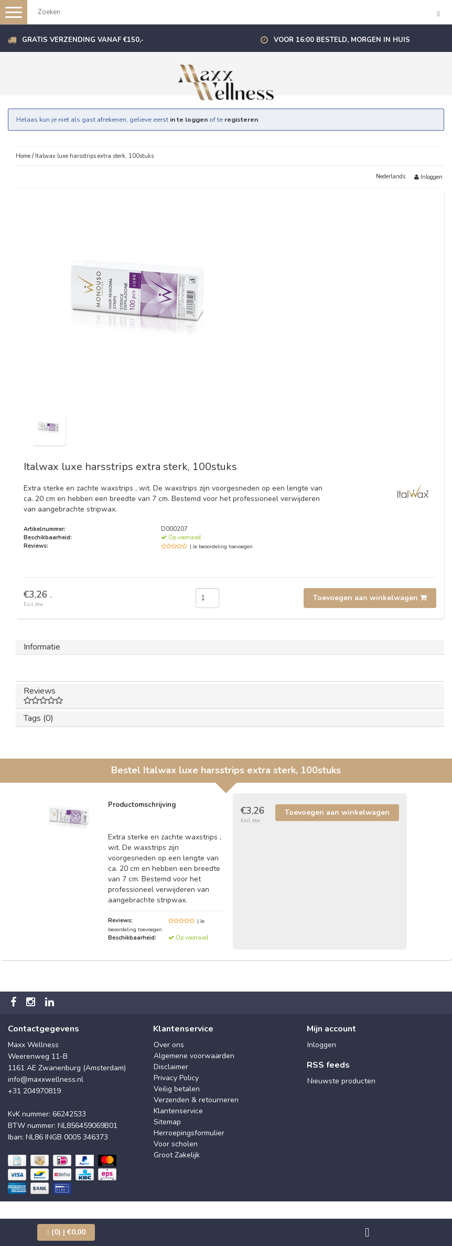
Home (23, 156)
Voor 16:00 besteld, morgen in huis (342, 40)
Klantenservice (178, 1111)
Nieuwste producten (341, 1081)
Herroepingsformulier (189, 1133)
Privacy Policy (176, 1078)
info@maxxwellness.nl (45, 1079)
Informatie (42, 647)
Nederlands (390, 176)
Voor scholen (176, 1144)
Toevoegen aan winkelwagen (370, 598)
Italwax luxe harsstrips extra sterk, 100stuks (94, 156)
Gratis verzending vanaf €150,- (83, 40)
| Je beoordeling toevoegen (221, 546)
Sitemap (167, 1122)
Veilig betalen (177, 1089)
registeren (241, 119)
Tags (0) (38, 718)
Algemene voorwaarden (194, 1056)
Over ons (169, 1045)
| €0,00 (66, 1232)
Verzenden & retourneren (196, 1100)
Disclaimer (171, 1067)
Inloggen (428, 177)
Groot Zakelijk (177, 1155)
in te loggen (189, 119)
